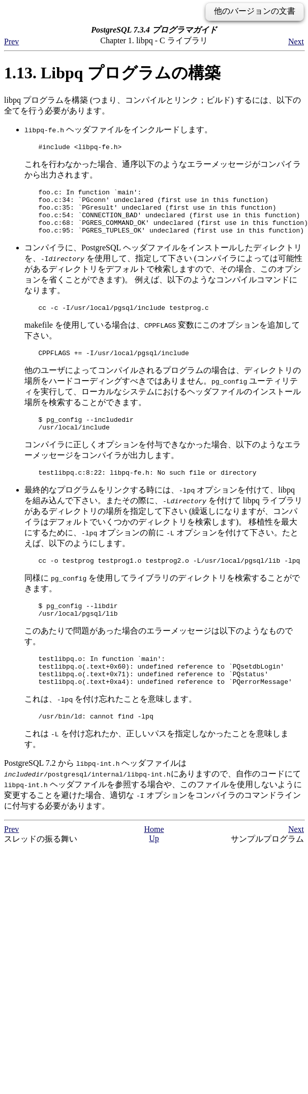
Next (296, 41)
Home (154, 859)
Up (154, 869)
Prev (11, 41)
